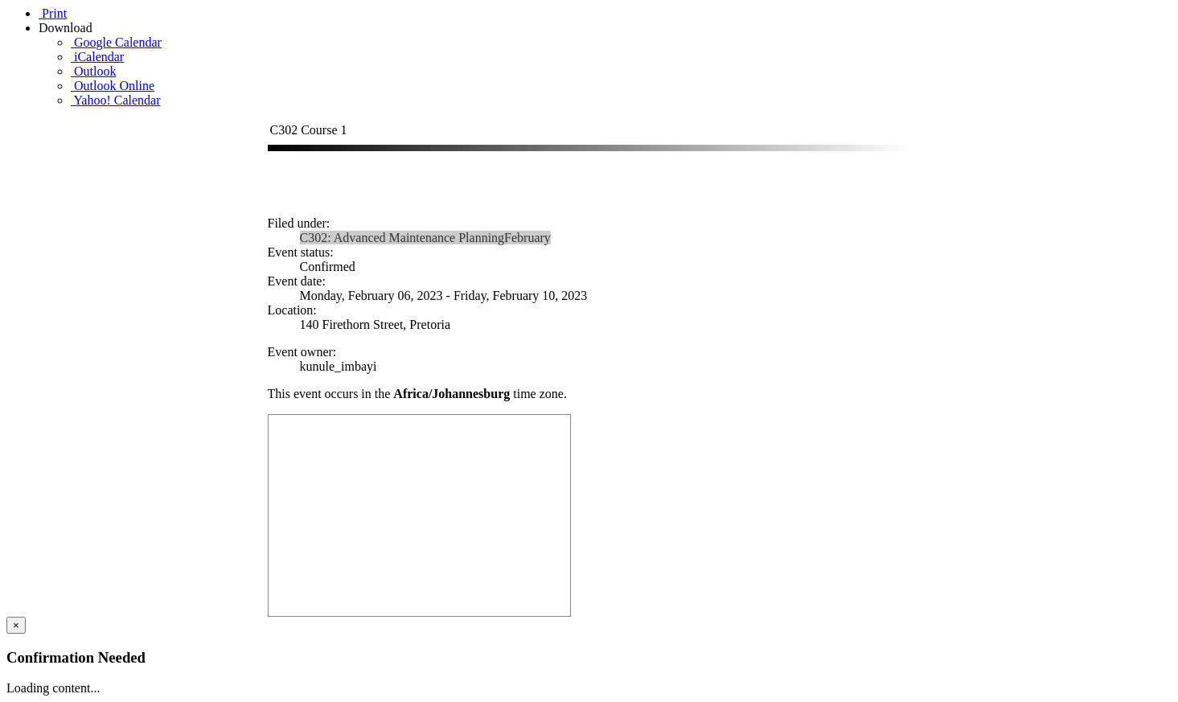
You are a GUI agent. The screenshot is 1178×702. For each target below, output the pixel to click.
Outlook (93, 71)
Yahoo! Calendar (116, 100)
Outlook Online (112, 85)
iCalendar (97, 57)
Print (53, 13)
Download (67, 28)
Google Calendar (116, 42)
